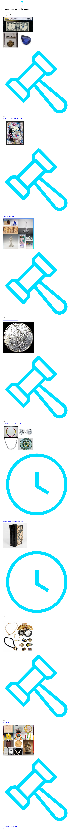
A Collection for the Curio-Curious (10, 320)
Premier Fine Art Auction (8, 216)
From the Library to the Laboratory (10, 618)
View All (2, 828)
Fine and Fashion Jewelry (8, 722)
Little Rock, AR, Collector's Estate (10, 826)
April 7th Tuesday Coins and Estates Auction (12, 423)
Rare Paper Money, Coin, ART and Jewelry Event (13, 118)
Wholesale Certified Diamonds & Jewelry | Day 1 (13, 521)
